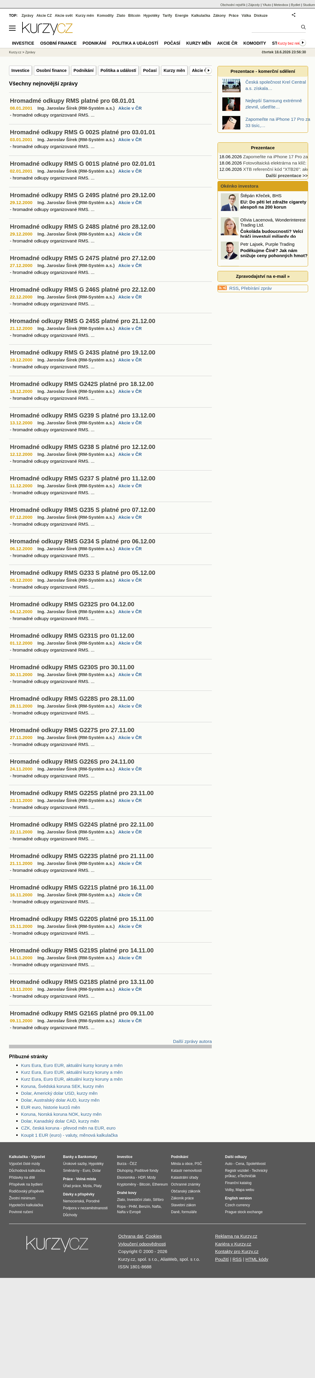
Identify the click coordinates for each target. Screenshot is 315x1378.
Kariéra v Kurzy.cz (233, 1243)
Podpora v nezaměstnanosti (85, 1208)
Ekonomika (126, 1177)
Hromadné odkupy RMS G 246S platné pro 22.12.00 (82, 289)
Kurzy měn (174, 70)
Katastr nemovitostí (186, 1171)
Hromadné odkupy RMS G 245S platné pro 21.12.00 (82, 321)
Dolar (96, 1171)
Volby (229, 1190)
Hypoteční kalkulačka (26, 1205)
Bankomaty (87, 1157)
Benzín (144, 1206)
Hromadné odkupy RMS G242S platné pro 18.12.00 (82, 384)
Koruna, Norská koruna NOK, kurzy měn (61, 1114)
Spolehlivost (256, 1164)
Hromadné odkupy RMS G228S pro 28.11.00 (72, 698)
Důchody (70, 1215)
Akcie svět (64, 15)
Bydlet (295, 5)
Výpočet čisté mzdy (24, 1164)
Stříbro (158, 1200)
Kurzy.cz (15, 52)
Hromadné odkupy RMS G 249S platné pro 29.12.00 (82, 195)
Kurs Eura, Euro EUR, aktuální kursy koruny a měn (71, 1065)
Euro (86, 1171)
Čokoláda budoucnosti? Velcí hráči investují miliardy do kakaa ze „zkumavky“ (262, 237)
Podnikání (84, 70)
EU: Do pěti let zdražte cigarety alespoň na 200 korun (273, 205)
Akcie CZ (44, 15)
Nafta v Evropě (129, 1212)
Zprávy (27, 15)
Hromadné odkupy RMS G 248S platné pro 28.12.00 (82, 226)
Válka (246, 15)
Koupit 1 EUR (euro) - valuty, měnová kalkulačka (69, 1135)
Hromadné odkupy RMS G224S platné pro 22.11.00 (82, 824)
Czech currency (237, 1205)
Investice (20, 70)
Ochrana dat (130, 1236)
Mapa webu (245, 1190)
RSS (233, 288)
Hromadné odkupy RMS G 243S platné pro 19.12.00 (82, 352)
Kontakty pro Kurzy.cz (237, 1251)
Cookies (154, 1236)
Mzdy (151, 1177)
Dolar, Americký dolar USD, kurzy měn (59, 1093)
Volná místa (86, 1179)
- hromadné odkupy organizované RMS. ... (52, 114)
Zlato (121, 15)
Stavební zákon (183, 1205)
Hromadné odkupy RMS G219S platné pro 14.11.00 (82, 950)
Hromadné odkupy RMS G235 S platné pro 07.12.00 (82, 509)
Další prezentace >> (287, 175)
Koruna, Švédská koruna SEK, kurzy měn (62, 1086)
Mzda (87, 1186)
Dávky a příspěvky (78, 1194)
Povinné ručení (21, 1212)
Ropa (121, 1206)
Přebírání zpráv (256, 288)
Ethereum (160, 1184)
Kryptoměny (126, 1184)
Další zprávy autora (192, 1041)
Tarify (167, 15)
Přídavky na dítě (22, 1177)
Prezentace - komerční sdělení (262, 71)
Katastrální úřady (184, 1177)
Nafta (156, 1206)
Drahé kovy (126, 1193)
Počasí (150, 70)
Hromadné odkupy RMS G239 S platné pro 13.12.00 (82, 415)
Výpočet (38, 1157)
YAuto (266, 5)
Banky (68, 1157)
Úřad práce (72, 1186)
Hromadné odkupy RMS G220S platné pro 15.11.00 (82, 919)
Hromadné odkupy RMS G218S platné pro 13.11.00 (82, 982)
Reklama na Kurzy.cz (236, 1236)
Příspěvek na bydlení (26, 1184)
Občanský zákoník (185, 1191)
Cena (240, 1164)
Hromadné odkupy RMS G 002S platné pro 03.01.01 (82, 132)
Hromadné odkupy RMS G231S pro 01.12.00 (72, 635)
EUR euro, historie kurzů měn (50, 1107)
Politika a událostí (118, 70)
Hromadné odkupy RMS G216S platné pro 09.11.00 (82, 1013)
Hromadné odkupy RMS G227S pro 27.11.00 (72, 730)
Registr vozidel (237, 1171)
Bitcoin (134, 15)
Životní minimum (22, 1198)
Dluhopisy (125, 1171)
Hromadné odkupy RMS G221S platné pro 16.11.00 (82, 887)
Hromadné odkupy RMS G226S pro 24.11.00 (72, 761)
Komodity (105, 15)
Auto (228, 1164)
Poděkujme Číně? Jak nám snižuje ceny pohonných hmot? (274, 254)
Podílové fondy (146, 1171)
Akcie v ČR (130, 108)
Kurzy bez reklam (291, 43)
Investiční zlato (139, 1200)
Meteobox (281, 5)
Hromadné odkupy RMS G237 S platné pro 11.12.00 (82, 478)
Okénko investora (238, 186)
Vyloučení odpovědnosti (142, 1243)
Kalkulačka (200, 15)
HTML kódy (256, 1259)
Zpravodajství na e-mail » (263, 276)
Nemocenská (73, 1201)
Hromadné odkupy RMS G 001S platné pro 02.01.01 (82, 163)
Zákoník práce (182, 1198)
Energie (181, 15)
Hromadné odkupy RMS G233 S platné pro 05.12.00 (82, 572)
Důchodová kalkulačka (27, 1171)
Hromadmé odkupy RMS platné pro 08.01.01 (72, 100)
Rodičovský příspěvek (26, 1191)
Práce (234, 15)
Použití (222, 1259)
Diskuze (261, 15)
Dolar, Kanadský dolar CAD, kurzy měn (60, 1121)
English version (238, 1198)
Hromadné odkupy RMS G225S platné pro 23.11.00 (82, 793)
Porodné (93, 1201)
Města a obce (182, 1164)
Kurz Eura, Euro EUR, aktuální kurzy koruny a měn (71, 1072)
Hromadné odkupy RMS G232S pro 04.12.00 (72, 604)
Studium (309, 5)
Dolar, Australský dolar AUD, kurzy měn (60, 1100)
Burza (121, 1164)
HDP (141, 1177)
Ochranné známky (185, 1184)
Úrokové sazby (74, 1164)
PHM (133, 1206)
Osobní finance (51, 70)
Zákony (219, 15)
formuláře (189, 1212)
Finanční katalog (238, 1183)
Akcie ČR (201, 70)
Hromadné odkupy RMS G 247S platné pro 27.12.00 (82, 258)
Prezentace (262, 147)
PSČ (198, 1164)
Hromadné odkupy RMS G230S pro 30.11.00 (72, 667)
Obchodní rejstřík (233, 5)
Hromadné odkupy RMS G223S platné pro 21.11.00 (82, 856)
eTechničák (247, 1176)
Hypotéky (151, 15)
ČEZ (133, 1164)
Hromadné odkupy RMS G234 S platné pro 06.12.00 (82, 541)
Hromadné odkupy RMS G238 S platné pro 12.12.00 (82, 447)
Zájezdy (254, 5)
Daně (175, 1212)
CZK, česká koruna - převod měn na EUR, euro (68, 1127)
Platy (98, 1186)
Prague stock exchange (243, 1212)
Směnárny (71, 1171)
